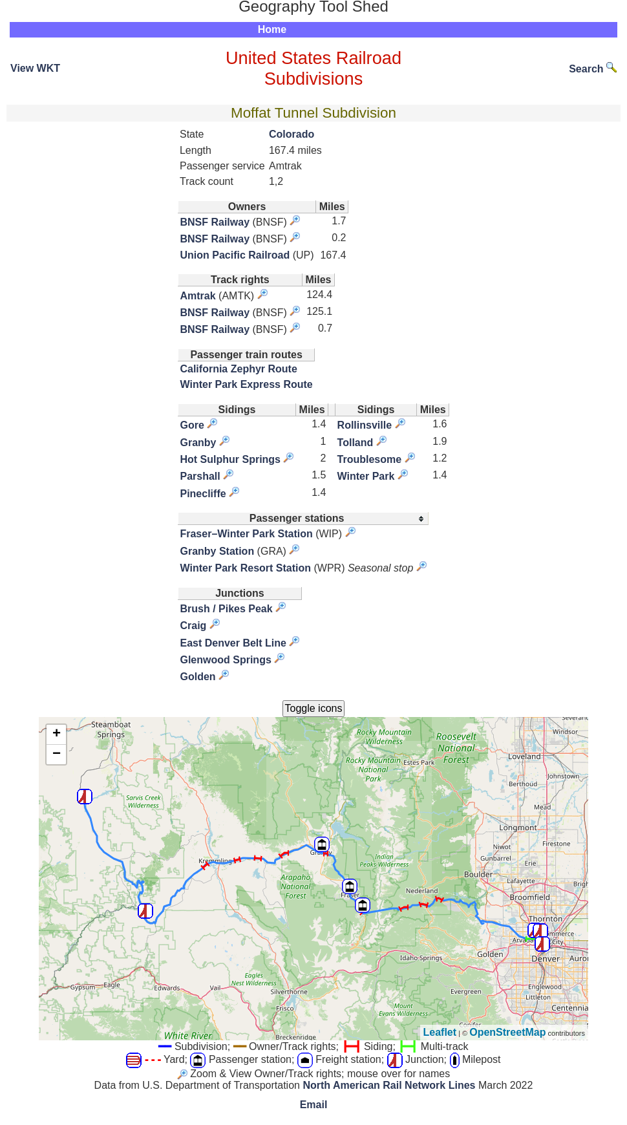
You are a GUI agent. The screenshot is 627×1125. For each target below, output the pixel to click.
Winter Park (366, 476)
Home (272, 29)
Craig (193, 625)
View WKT (35, 68)
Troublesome (369, 459)
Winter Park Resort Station (245, 567)
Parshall (200, 476)
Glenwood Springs (225, 659)
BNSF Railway (215, 222)
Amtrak (197, 295)
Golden (197, 676)
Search (593, 68)
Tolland (355, 442)
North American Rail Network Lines (389, 1085)
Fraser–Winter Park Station (246, 533)
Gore (192, 425)
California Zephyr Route (238, 368)
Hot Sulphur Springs (230, 459)
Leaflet (440, 1032)
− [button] (56, 754)
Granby (198, 442)
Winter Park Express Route (246, 384)
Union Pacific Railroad (235, 255)
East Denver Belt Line (233, 643)
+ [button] (56, 734)
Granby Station (217, 551)
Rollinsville (364, 425)
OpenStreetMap (507, 1032)
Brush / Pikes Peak (226, 608)
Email (314, 1104)
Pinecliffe (203, 493)
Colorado (291, 134)
